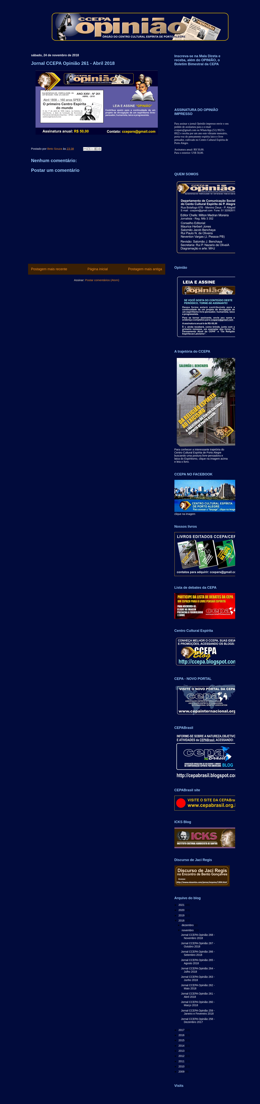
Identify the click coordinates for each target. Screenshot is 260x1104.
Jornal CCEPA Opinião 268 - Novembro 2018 (198, 936)
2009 (181, 1071)
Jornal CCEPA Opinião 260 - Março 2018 (198, 1003)
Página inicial (97, 269)
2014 (181, 1045)
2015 (181, 1040)
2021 (181, 904)
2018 (181, 920)
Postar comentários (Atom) (102, 280)
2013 (181, 1050)
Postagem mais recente (49, 269)
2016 (181, 1035)
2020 (181, 910)
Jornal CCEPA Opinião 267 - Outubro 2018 (198, 945)
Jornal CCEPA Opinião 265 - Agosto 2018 (198, 961)
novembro (188, 930)
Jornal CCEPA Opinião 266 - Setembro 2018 (198, 953)
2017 (181, 1030)
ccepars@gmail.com (185, 130)
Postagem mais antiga (145, 269)
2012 (181, 1055)
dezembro (188, 925)
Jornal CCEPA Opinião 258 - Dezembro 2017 (198, 1020)
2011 (181, 1061)
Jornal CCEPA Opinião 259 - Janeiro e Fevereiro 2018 (198, 1012)
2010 (181, 1066)
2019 (181, 915)
